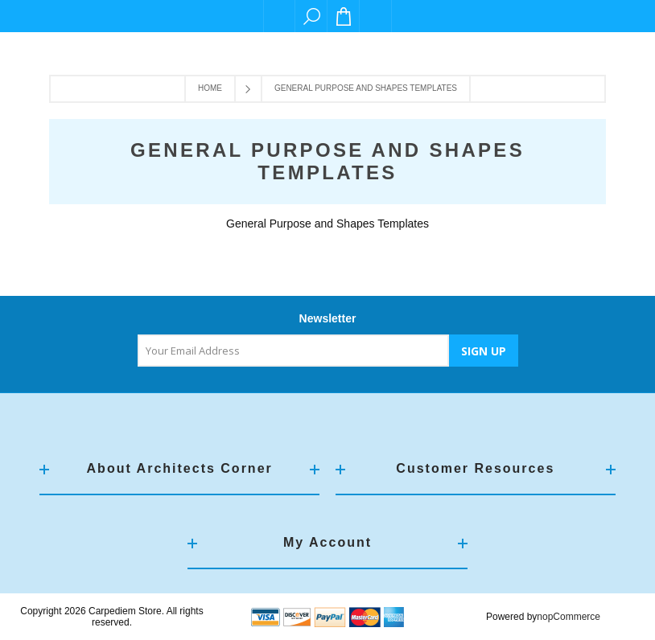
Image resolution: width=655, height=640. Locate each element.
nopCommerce (568, 616)
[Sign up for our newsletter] (293, 350)
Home (210, 88)
